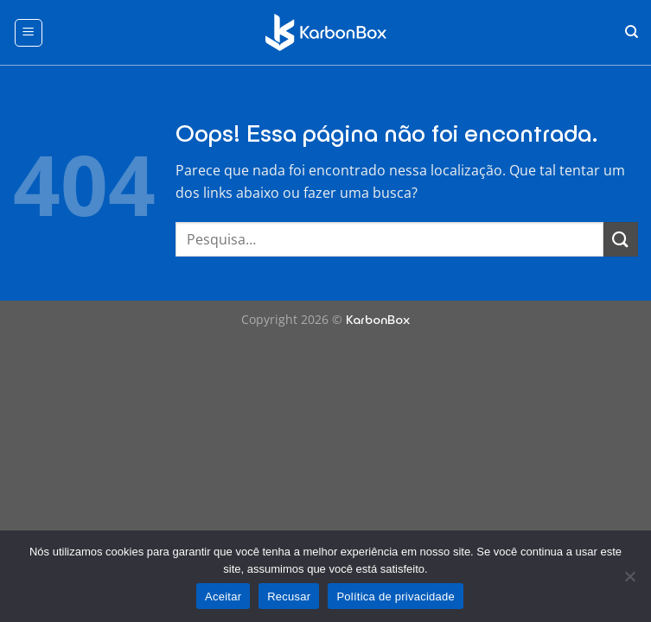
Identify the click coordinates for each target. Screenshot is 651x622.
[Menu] (28, 33)
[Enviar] (620, 239)
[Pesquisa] (631, 32)
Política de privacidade (395, 596)
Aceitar (223, 596)
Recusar (288, 596)
